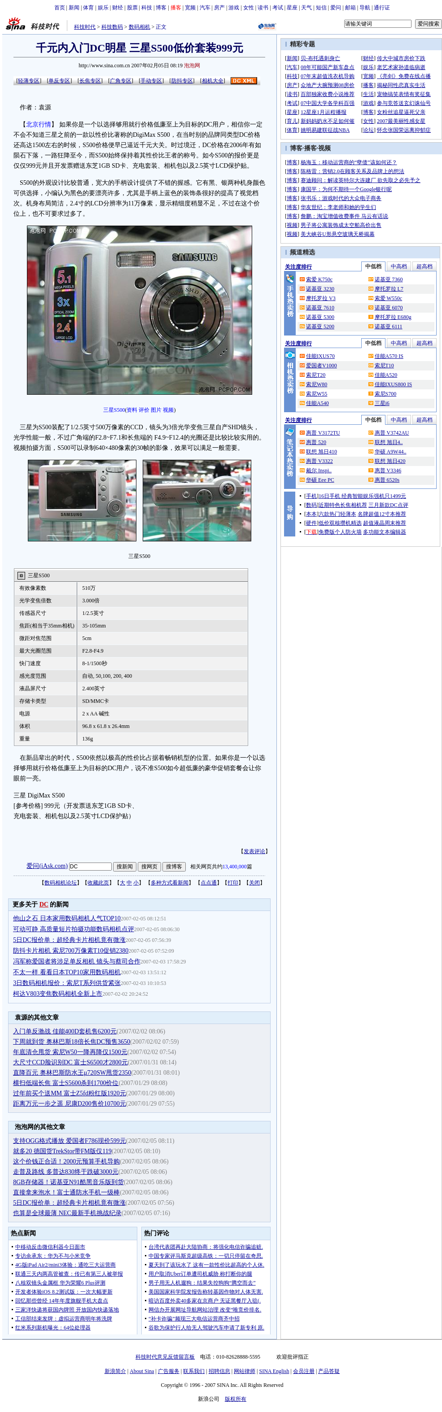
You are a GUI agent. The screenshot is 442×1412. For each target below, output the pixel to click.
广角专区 (120, 81)
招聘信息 (219, 1371)
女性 (248, 7)
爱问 (335, 7)
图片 (156, 410)
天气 (306, 7)
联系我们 (194, 1371)
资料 (132, 410)
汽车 (205, 7)
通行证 (382, 7)
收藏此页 (98, 883)
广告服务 (168, 1371)
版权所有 (235, 1399)
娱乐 (103, 7)
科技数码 (112, 27)
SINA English (274, 1371)
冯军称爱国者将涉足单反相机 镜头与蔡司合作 (76, 961)
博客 (161, 7)
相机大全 (212, 81)
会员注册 (304, 1371)
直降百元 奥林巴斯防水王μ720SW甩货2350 (72, 1072)
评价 (144, 410)
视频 (168, 410)
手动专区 (151, 81)
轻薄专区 (28, 81)
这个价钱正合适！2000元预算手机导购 (66, 1161)
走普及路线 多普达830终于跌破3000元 (65, 1171)
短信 (321, 7)
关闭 (254, 883)
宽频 (190, 7)
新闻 (74, 7)
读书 (263, 7)
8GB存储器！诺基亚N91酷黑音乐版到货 (68, 1182)
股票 (132, 7)
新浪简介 (115, 1371)
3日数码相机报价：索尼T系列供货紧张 (67, 983)
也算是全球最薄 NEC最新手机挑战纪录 (67, 1213)
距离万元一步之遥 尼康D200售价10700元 (69, 1103)
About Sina (142, 1371)
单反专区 (59, 81)
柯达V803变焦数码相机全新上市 (57, 993)
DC (43, 904)
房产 (219, 7)
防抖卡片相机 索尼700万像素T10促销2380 (70, 950)
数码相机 (139, 27)
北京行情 (38, 124)
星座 (292, 7)
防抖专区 (182, 81)
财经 (117, 7)
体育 (88, 7)
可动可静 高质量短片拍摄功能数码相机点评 (73, 929)
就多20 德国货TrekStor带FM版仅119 (62, 1151)
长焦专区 (90, 81)
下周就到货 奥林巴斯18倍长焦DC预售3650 (71, 1041)
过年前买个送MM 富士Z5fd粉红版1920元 (69, 1093)
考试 (277, 7)
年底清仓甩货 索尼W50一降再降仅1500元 (70, 1052)
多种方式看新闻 (169, 883)
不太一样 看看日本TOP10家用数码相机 (67, 972)
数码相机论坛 (60, 883)
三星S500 (114, 410)
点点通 (209, 883)
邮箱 (350, 7)
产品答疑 (329, 1371)
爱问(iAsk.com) (46, 866)
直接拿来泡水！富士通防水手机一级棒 (66, 1192)
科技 (146, 7)
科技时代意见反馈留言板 (165, 1357)
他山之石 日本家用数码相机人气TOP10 (67, 918)
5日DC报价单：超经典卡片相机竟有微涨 (69, 940)
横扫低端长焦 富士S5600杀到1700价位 (65, 1083)
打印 (233, 883)
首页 (59, 7)
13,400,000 (235, 866)
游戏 (233, 7)
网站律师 (244, 1371)
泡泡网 (192, 65)
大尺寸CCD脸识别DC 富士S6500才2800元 (70, 1062)
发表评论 (254, 851)
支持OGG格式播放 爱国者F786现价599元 (69, 1140)
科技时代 (85, 27)
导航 (364, 7)
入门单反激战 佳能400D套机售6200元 (65, 1031)
